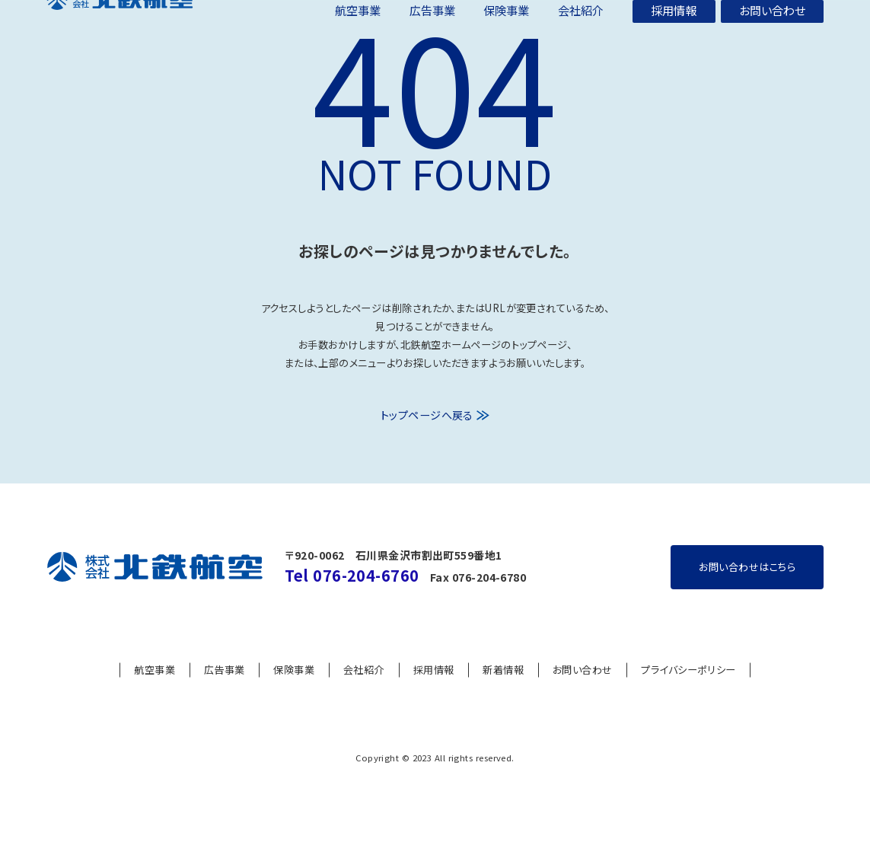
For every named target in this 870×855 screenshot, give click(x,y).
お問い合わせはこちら (747, 594)
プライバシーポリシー (688, 698)
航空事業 (154, 698)
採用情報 (433, 698)
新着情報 (503, 698)
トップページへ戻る (427, 444)
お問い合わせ (583, 698)
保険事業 (293, 698)
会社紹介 (363, 698)
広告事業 (224, 698)
